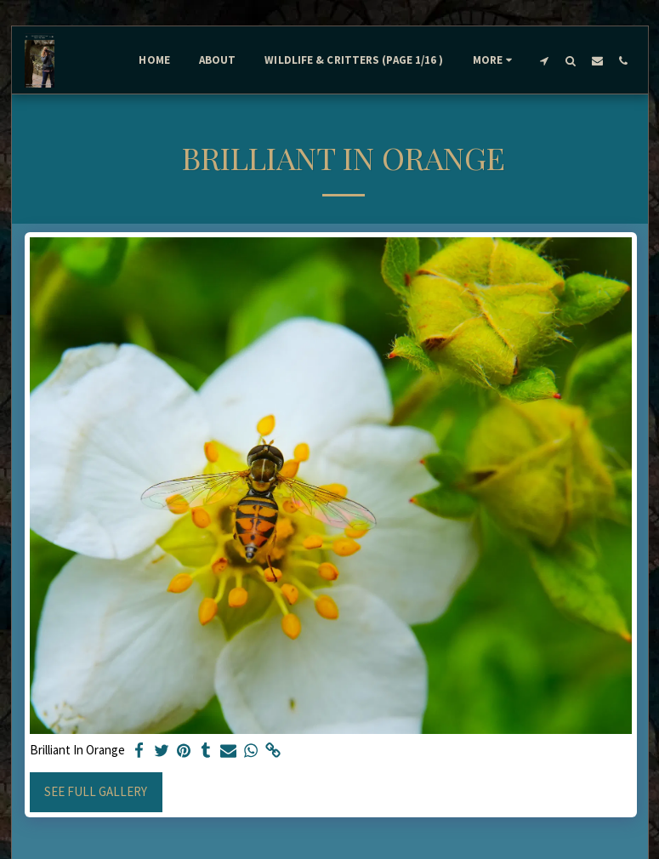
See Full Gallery (95, 791)
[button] (544, 60)
